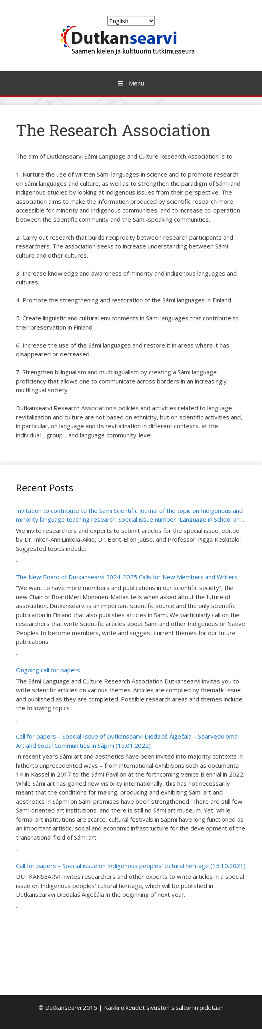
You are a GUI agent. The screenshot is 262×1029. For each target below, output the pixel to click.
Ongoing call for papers (48, 670)
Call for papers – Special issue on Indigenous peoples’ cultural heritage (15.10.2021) (131, 866)
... (18, 559)
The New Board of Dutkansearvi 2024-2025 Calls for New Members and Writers (127, 577)
